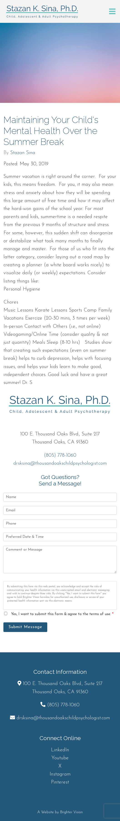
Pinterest (60, 782)
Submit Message (25, 627)
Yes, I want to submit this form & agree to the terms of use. (62, 614)
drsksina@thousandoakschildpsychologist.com (60, 463)
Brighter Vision (71, 812)
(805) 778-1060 (60, 455)
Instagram (60, 774)
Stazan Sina (22, 152)
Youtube (60, 758)
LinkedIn (60, 750)
